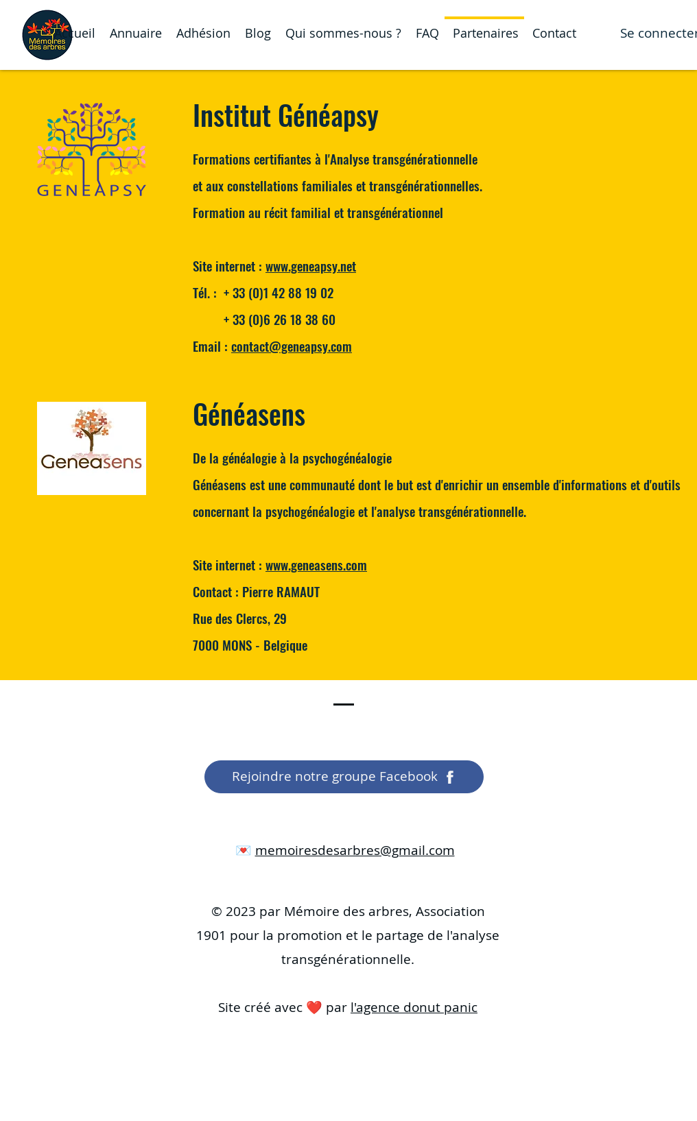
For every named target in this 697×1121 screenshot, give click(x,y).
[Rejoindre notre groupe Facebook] (344, 776)
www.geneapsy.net (310, 265)
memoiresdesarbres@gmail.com (355, 850)
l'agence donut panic (414, 1007)
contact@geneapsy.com (291, 345)
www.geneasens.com (316, 564)
